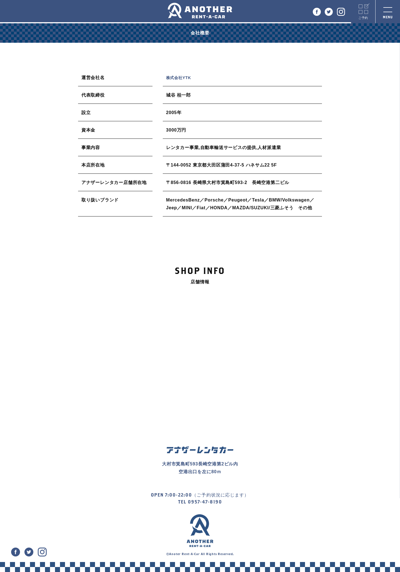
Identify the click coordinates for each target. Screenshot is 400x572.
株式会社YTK (180, 77)
